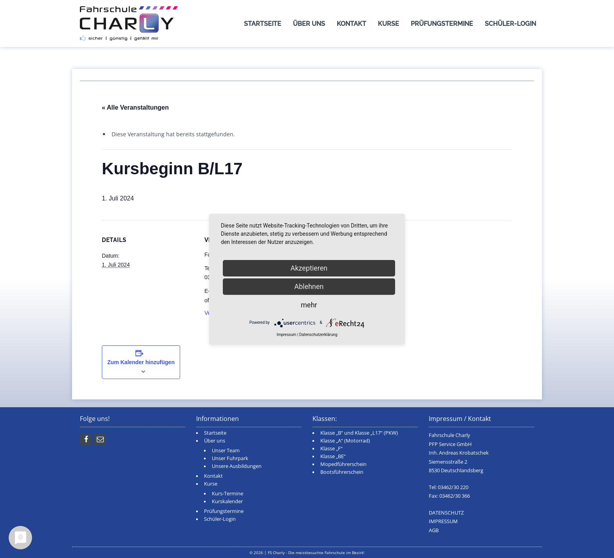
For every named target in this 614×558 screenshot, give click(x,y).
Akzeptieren (309, 268)
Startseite (262, 23)
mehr (309, 305)
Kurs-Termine (227, 493)
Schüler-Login (510, 23)
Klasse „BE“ (333, 456)
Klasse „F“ (331, 448)
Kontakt (351, 23)
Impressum (286, 334)
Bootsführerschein (341, 472)
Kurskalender (227, 501)
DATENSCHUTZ (446, 512)
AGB (434, 530)
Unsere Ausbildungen (237, 466)
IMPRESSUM (443, 521)
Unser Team (226, 450)
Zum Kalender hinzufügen (141, 362)
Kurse (388, 23)
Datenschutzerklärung (318, 334)
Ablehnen (308, 286)
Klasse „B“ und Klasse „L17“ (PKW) (359, 433)
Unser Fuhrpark (230, 458)
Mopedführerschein (343, 464)
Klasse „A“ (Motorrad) (345, 440)
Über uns (309, 23)
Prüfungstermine (442, 23)
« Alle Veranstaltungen (135, 107)
